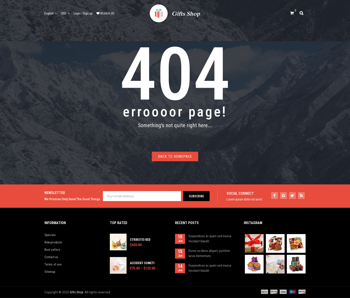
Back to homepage (175, 156)
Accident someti (142, 263)
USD (63, 13)
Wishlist (105, 13)
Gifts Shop (76, 292)
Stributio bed (140, 239)
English (49, 13)
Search (303, 12)
